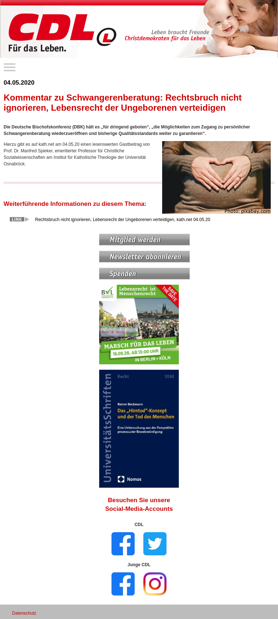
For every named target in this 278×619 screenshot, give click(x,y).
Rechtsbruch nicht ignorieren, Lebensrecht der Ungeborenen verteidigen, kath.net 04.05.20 (122, 219)
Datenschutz (24, 613)
